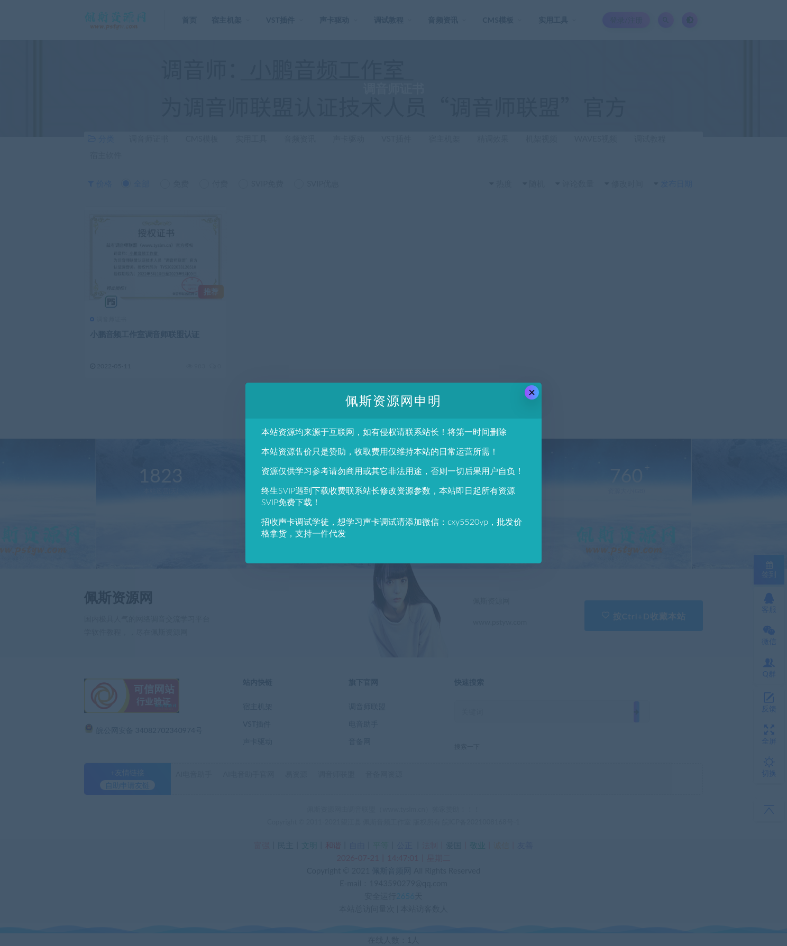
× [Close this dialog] (531, 392)
